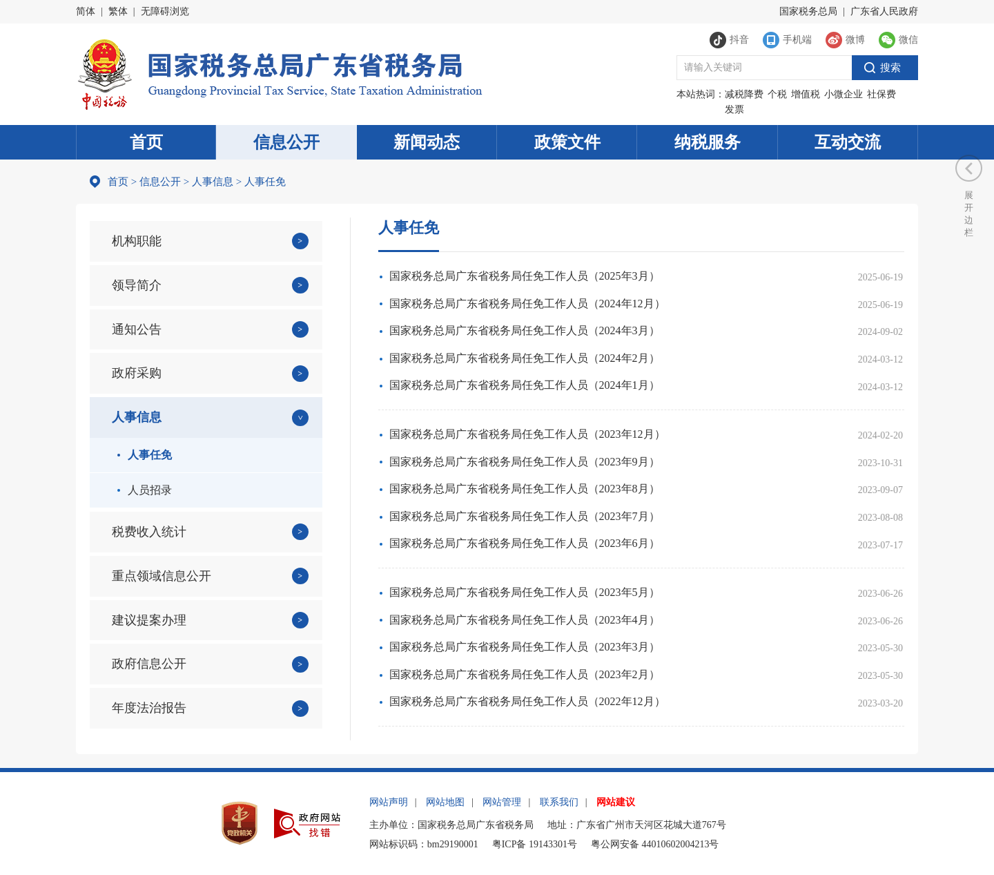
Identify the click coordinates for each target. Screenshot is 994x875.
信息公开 (286, 142)
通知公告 (137, 329)
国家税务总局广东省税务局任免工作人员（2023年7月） (524, 516)
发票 (734, 109)
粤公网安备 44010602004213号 (655, 844)
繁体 (118, 11)
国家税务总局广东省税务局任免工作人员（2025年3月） (524, 276)
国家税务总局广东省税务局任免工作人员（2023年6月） (524, 543)
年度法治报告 (149, 708)
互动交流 (848, 142)
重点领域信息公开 (161, 576)
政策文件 (567, 142)
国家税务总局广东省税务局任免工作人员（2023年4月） (524, 620)
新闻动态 (426, 142)
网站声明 (388, 802)
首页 (146, 142)
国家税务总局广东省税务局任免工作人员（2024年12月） (527, 303)
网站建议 (615, 802)
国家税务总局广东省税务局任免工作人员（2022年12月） (527, 701)
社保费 (881, 94)
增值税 (805, 94)
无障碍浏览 (165, 11)
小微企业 (843, 94)
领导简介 (137, 285)
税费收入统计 (149, 532)
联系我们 (559, 802)
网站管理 (502, 802)
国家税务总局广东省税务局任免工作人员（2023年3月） (524, 647)
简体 (85, 11)
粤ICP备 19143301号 (534, 844)
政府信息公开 (149, 664)
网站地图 (445, 802)
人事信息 (212, 181)
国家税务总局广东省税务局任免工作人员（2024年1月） (524, 385)
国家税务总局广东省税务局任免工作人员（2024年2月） (524, 358)
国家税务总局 (808, 11)
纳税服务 (707, 142)
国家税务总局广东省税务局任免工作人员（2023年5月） (524, 592)
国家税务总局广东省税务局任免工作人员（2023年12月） (527, 434)
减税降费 (744, 94)
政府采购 (137, 373)
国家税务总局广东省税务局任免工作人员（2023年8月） (524, 488)
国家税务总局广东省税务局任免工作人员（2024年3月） (524, 330)
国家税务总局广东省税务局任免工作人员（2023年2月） (524, 674)
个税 (777, 94)
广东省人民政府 (884, 11)
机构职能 (137, 241)
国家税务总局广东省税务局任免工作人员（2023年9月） (524, 462)
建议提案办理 (149, 620)
